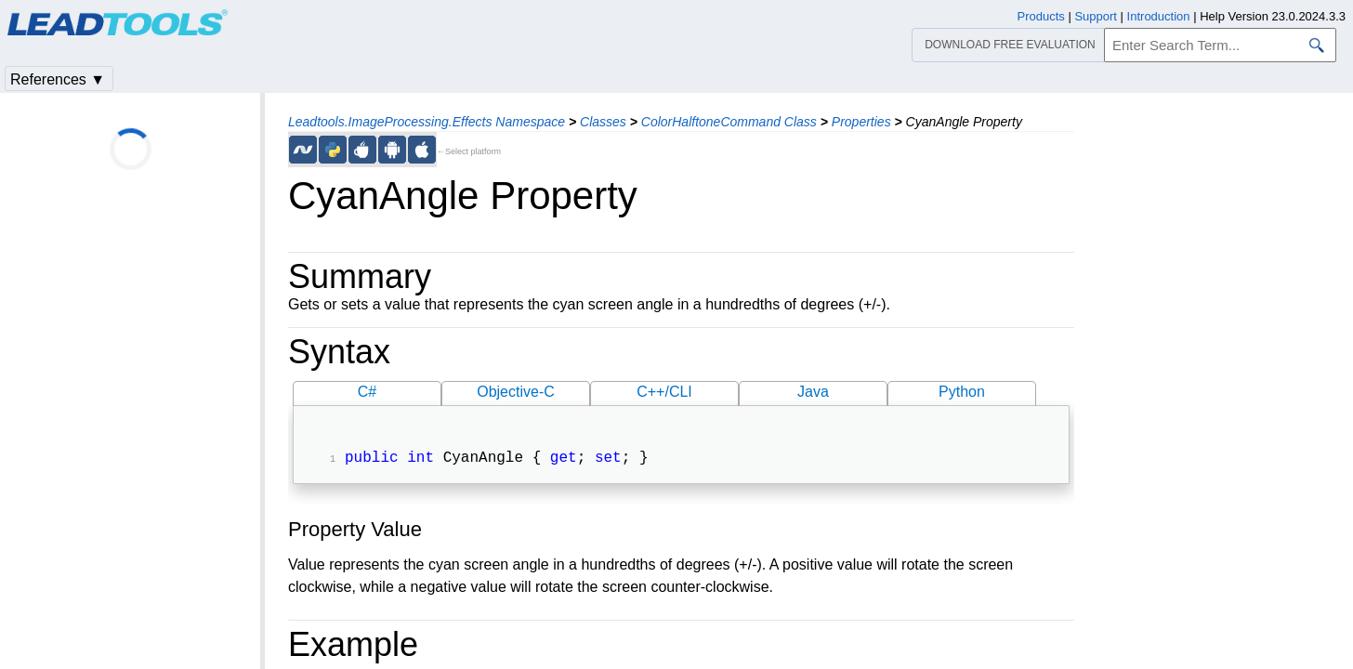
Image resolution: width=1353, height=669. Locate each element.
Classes (603, 121)
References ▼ (57, 79)
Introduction (1158, 16)
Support (1095, 16)
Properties (861, 121)
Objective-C (516, 392)
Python (962, 392)
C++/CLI (664, 392)
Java (813, 392)
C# (367, 392)
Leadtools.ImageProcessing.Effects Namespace (426, 121)
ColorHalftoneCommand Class (729, 121)
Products (1041, 16)
